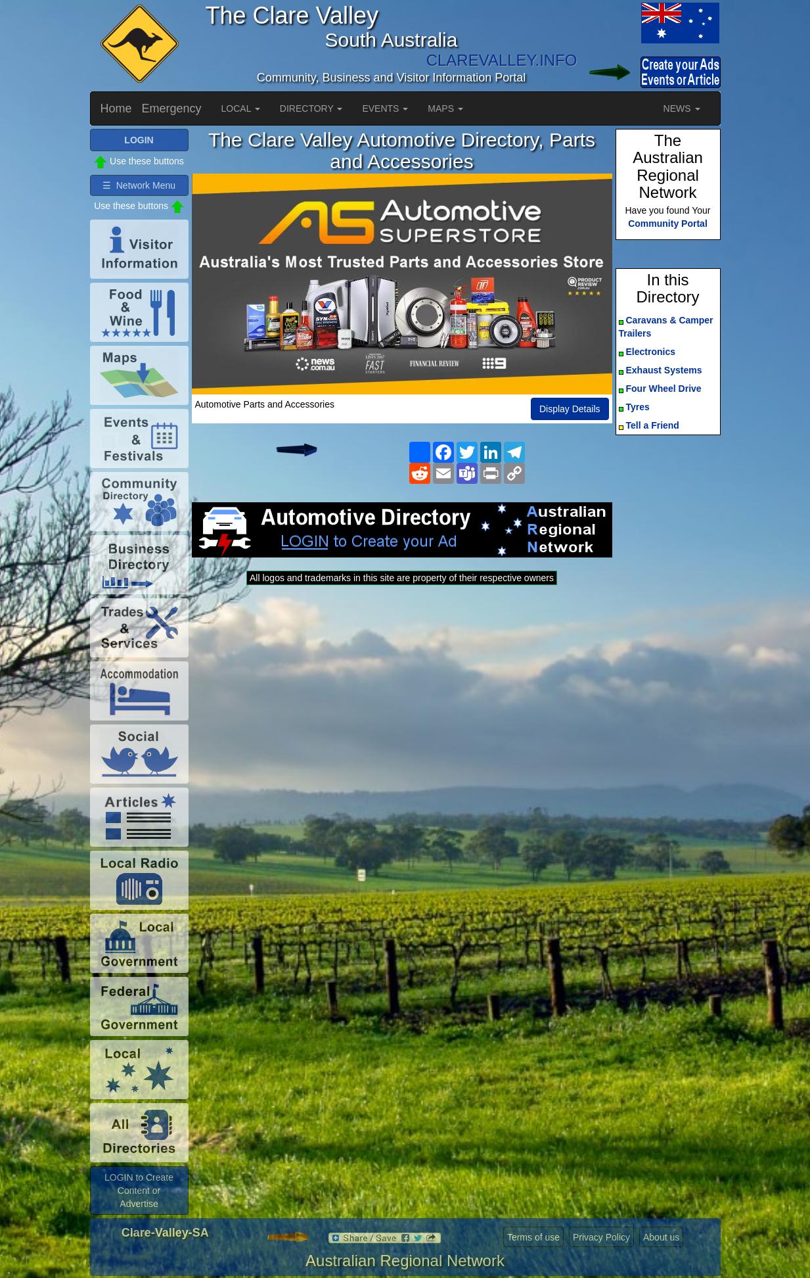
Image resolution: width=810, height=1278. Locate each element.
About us (661, 1237)
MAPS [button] (445, 108)
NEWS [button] (682, 108)
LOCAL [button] (240, 108)
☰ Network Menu (138, 185)
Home (116, 108)
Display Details (569, 409)
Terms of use (533, 1237)
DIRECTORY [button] (311, 108)
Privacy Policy (601, 1237)
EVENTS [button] (385, 108)
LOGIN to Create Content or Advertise (138, 1190)
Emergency (172, 108)
